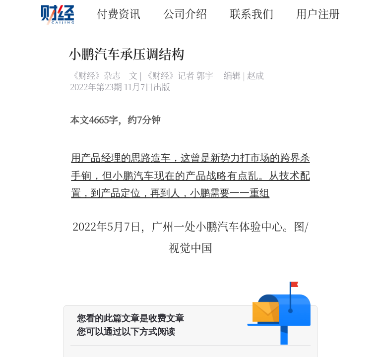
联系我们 (251, 13)
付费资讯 (118, 13)
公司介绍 (185, 13)
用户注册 (318, 13)
